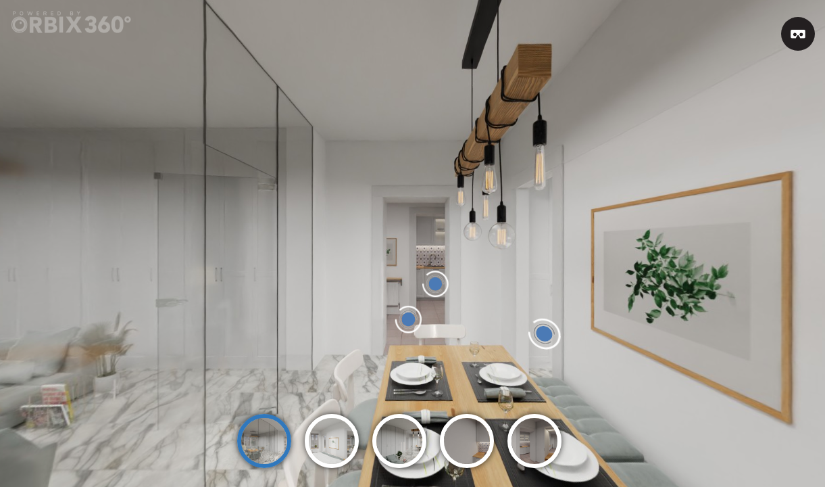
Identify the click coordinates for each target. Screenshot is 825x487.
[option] (264, 434)
